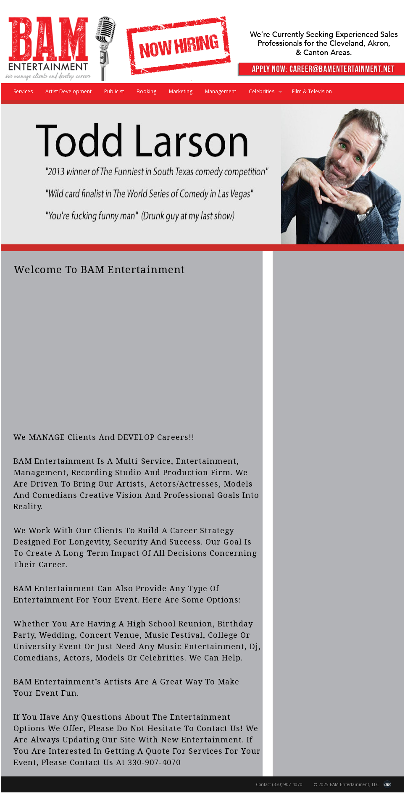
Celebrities (262, 94)
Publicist (114, 91)
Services (23, 91)
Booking (146, 91)
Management (220, 91)
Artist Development (68, 91)
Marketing (180, 91)
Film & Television (312, 91)
